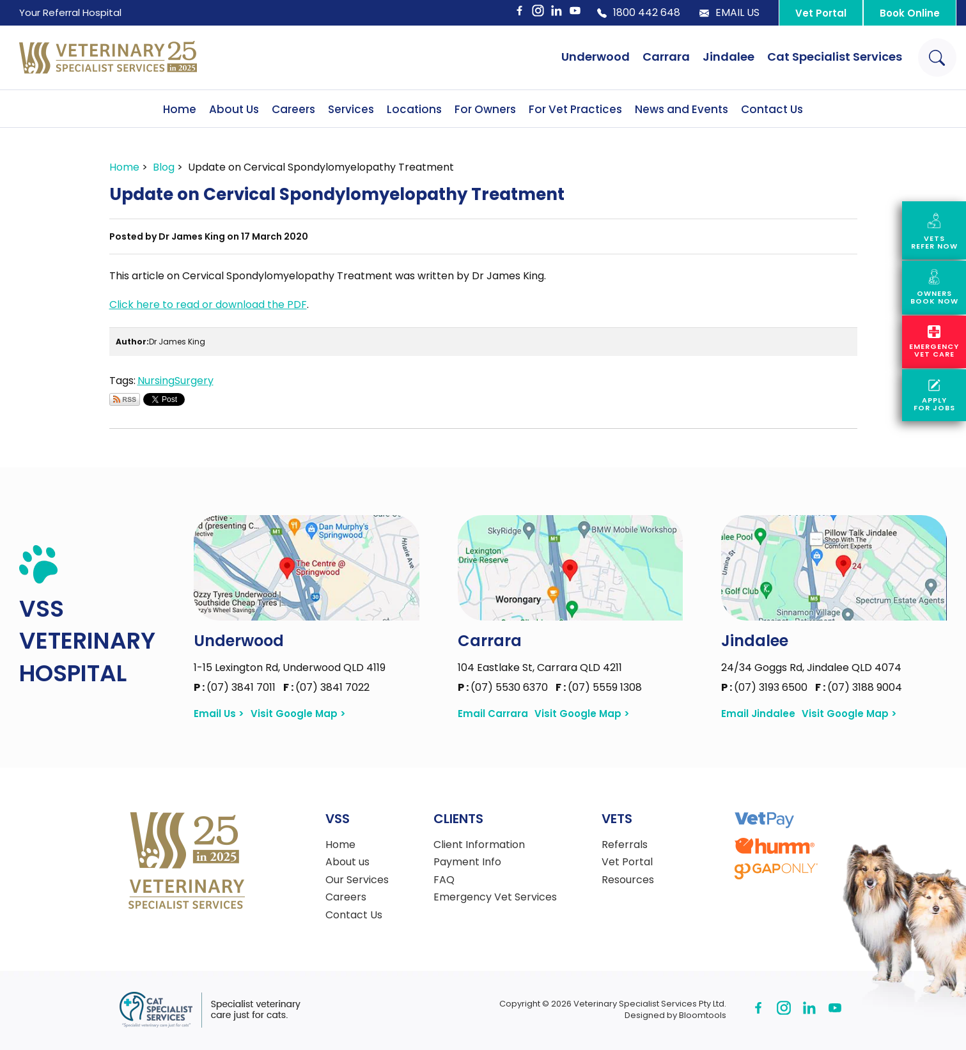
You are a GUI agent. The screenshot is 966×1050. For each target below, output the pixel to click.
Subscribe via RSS (124, 399)
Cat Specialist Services (834, 57)
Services (351, 109)
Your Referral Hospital (70, 12)
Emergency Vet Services (495, 897)
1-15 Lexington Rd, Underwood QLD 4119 (290, 667)
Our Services (357, 880)
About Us (234, 109)
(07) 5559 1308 (599, 687)
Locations (414, 109)
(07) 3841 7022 (326, 687)
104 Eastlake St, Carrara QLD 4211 (540, 667)
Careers (293, 109)
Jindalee (728, 57)
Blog (164, 167)
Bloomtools (702, 1015)
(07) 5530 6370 (504, 687)
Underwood (595, 57)
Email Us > (219, 714)
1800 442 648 (638, 13)
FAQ (444, 880)
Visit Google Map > (298, 714)
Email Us (729, 13)
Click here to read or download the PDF (208, 304)
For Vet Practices (575, 109)
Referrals (625, 845)
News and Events (681, 109)
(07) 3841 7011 (236, 687)
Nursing (156, 380)
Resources (628, 880)
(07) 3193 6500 (765, 687)
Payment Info (467, 862)
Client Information (479, 845)
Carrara (666, 57)
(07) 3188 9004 (858, 687)
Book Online (910, 13)
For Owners (485, 109)
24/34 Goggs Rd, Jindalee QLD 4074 (811, 667)
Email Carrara (493, 714)
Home (179, 109)
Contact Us (772, 109)
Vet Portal (820, 13)
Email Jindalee (758, 714)
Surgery (194, 380)
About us (347, 862)
